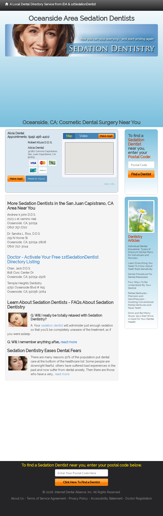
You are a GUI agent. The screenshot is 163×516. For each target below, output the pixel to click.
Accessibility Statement (106, 498)
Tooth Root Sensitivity (140, 269)
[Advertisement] (81, 88)
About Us (17, 498)
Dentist (132, 288)
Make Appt (16, 178)
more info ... (110, 184)
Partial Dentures (137, 293)
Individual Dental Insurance (137, 248)
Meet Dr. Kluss (36, 178)
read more (69, 342)
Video (83, 136)
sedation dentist (52, 325)
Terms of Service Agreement (46, 498)
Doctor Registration (138, 498)
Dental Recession (138, 277)
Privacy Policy (78, 498)
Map (69, 136)
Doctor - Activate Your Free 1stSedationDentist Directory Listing (52, 259)
